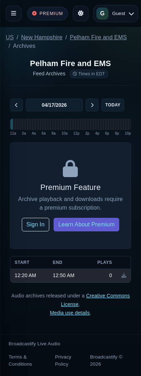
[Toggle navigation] (13, 13)
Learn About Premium (86, 224)
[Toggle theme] (81, 13)
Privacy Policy (63, 360)
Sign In (35, 224)
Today (112, 104)
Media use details (70, 313)
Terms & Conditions (20, 360)
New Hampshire (41, 37)
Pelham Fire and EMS (98, 37)
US (10, 37)
